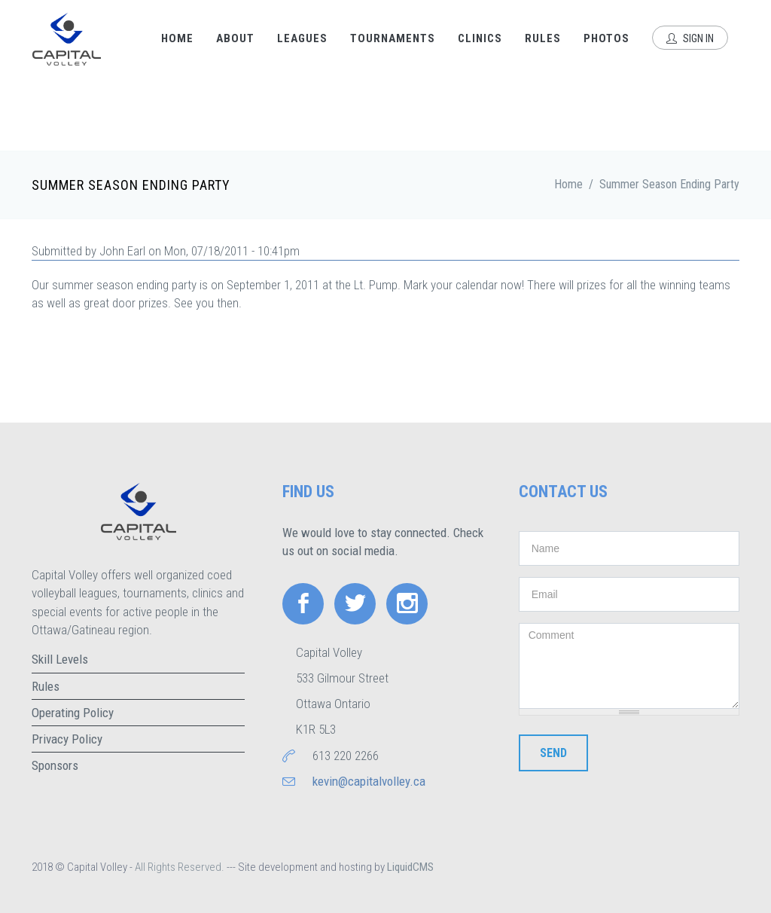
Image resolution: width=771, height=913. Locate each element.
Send (553, 753)
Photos (606, 38)
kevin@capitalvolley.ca (368, 781)
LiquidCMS (410, 867)
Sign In (690, 38)
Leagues (302, 38)
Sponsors (55, 765)
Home (177, 38)
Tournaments (392, 38)
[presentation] (633, 823)
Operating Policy (73, 712)
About (235, 38)
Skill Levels (60, 659)
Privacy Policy (67, 739)
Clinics (480, 38)
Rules (543, 38)
